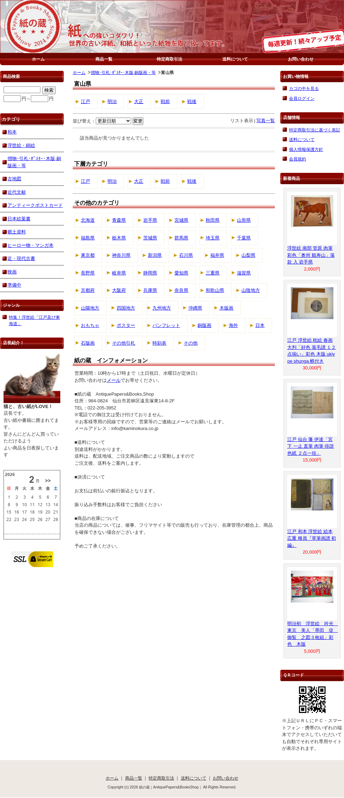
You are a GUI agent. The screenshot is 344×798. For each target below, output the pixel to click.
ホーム (38, 59)
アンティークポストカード (35, 205)
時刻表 (159, 343)
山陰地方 (251, 290)
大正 (138, 101)
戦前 (165, 101)
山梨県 (248, 255)
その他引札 (123, 343)
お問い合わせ (301, 59)
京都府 (88, 290)
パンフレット (166, 325)
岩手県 (150, 220)
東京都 (88, 255)
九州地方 (161, 308)
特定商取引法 (169, 59)
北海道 (88, 220)
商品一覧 (103, 59)
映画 (12, 272)
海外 (233, 325)
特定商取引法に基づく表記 (314, 130)
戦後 (191, 101)
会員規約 (297, 159)
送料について (235, 59)
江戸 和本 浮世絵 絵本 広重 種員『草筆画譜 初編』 (311, 538)
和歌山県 (215, 290)
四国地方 (126, 308)
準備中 (14, 285)
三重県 (213, 273)
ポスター (126, 325)
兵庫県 (150, 290)
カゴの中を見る (304, 88)
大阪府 (119, 290)
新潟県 (155, 255)
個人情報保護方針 (306, 149)
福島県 (88, 237)
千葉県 (244, 237)
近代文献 (16, 192)
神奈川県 (121, 255)
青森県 (119, 220)
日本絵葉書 (18, 218)
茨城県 (150, 237)
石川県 (186, 255)
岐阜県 (119, 273)
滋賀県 (244, 273)
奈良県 (181, 290)
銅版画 (204, 325)
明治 (112, 101)
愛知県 (181, 273)
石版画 (88, 343)
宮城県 (181, 220)
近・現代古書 (21, 258)
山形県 (244, 220)
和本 (12, 132)
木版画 (226, 308)
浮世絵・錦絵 (21, 145)
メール (114, 380)
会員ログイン (302, 98)
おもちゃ (90, 325)
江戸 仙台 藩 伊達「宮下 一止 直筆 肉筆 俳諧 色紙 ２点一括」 (310, 446)
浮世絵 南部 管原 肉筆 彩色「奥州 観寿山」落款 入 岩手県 (311, 255)
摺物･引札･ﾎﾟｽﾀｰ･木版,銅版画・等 (123, 72)
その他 (191, 343)
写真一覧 (265, 120)
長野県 (88, 273)
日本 (260, 325)
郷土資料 (16, 231)
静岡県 (150, 273)
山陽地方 (90, 308)
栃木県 (119, 237)
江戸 (85, 101)
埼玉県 (213, 237)
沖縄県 (195, 308)
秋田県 (213, 220)
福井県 (217, 255)
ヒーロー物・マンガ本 (30, 245)
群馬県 (181, 237)
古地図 (14, 178)
